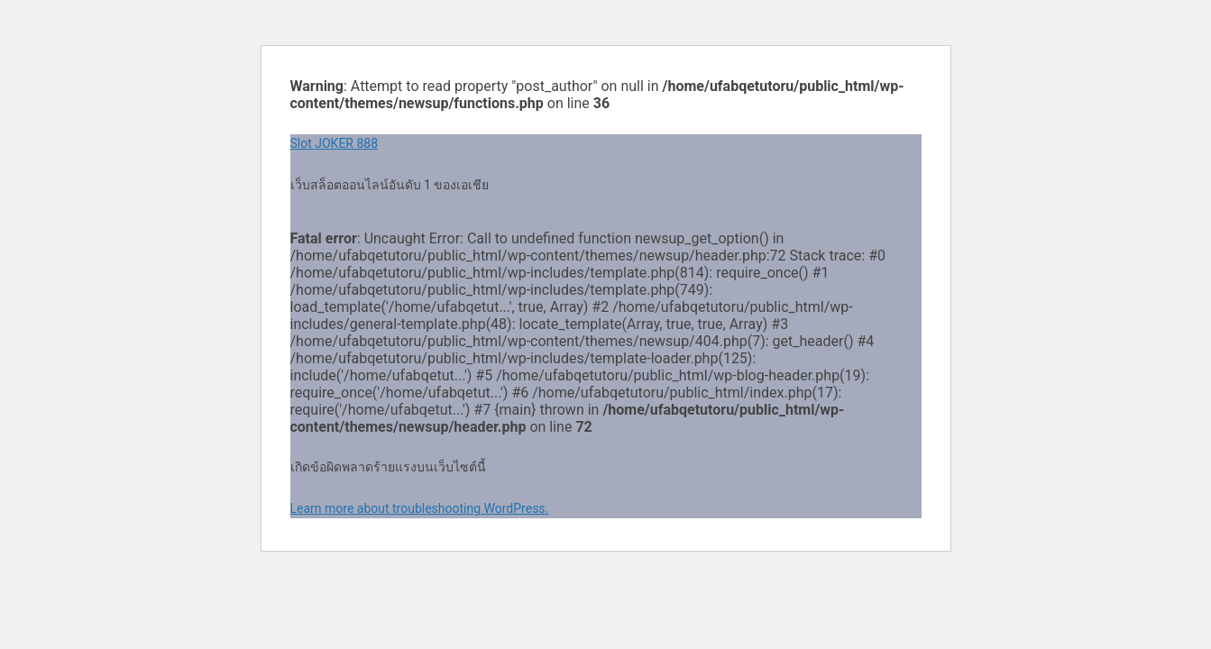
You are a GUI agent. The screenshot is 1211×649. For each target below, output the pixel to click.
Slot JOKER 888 (334, 143)
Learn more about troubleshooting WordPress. (419, 508)
